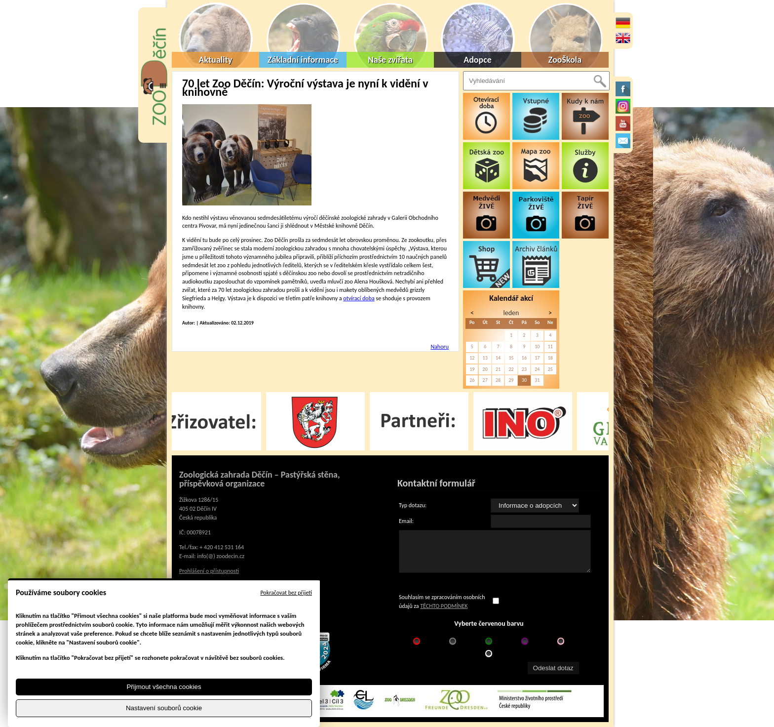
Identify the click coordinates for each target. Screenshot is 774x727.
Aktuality (215, 59)
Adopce (478, 59)
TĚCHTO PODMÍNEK (443, 606)
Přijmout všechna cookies (163, 686)
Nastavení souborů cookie (164, 708)
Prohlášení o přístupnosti (209, 570)
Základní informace (303, 59)
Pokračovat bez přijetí (286, 592)
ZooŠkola (564, 59)
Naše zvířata (390, 59)
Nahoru (439, 346)
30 (524, 380)
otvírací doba (358, 298)
